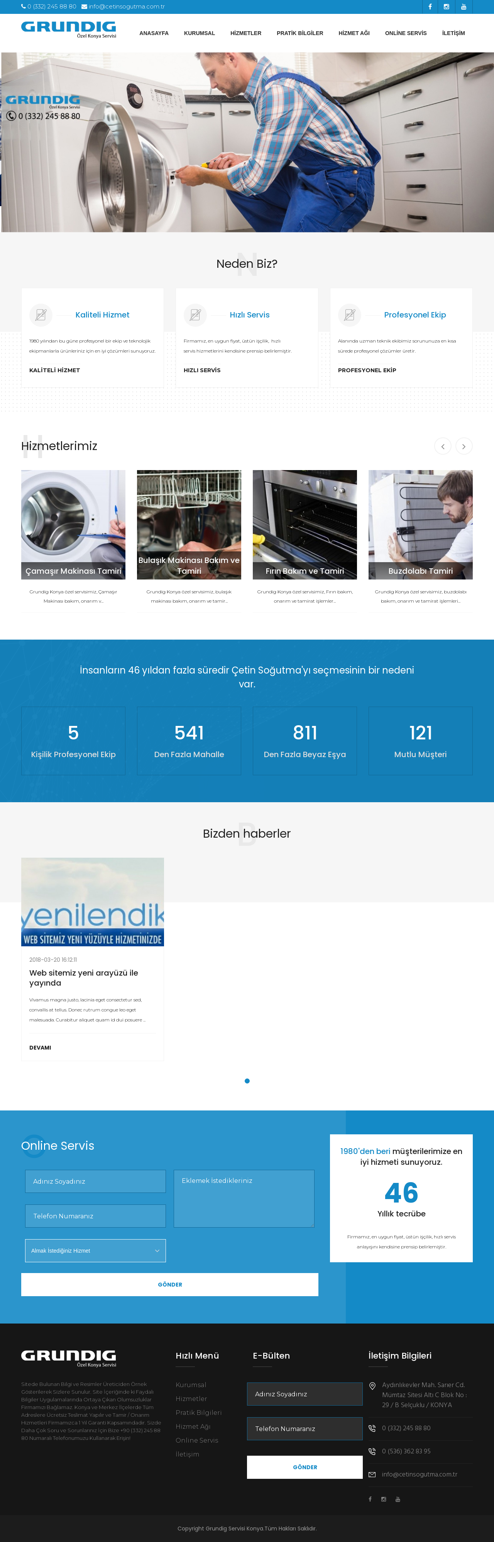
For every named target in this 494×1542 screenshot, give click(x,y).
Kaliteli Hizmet (54, 370)
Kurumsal (199, 33)
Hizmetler (245, 33)
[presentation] (232, 1254)
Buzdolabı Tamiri (422, 571)
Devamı (40, 1048)
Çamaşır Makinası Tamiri (75, 571)
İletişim (453, 33)
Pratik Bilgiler (300, 33)
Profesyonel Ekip (367, 370)
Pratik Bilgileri (199, 1412)
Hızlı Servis (202, 370)
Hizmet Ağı (354, 33)
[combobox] (95, 1250)
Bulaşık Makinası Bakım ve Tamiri (190, 565)
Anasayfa (154, 33)
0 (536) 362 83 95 (406, 1452)
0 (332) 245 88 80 (48, 6)
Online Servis (406, 33)
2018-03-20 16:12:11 (53, 959)
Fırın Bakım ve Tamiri (306, 571)
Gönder (170, 1284)
